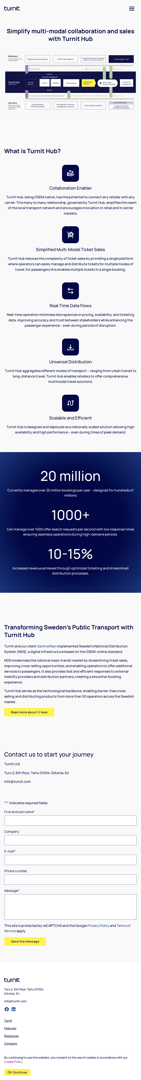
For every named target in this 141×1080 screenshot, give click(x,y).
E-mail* (10, 851)
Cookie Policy (13, 1062)
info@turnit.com (15, 1001)
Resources (11, 1036)
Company (11, 831)
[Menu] (132, 8)
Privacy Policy (98, 925)
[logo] (12, 8)
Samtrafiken (47, 646)
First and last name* (19, 811)
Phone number (15, 871)
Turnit (8, 1021)
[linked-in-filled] (13, 1009)
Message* (11, 890)
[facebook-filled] (6, 1009)
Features (10, 1028)
